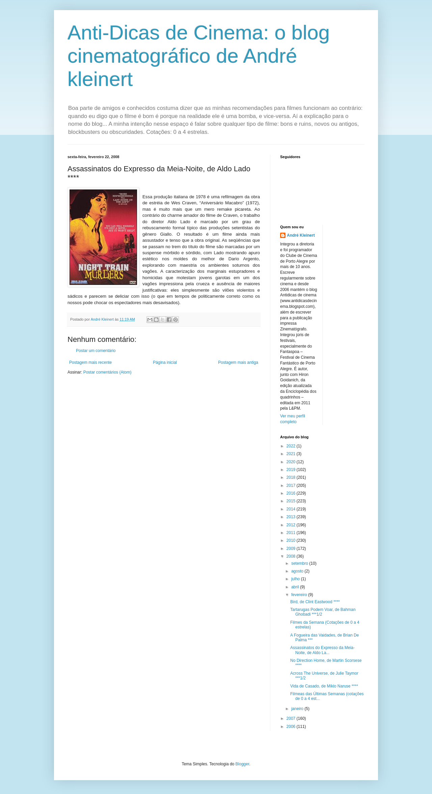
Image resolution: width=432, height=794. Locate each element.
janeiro (297, 708)
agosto (297, 571)
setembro (300, 563)
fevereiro (299, 594)
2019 (292, 469)
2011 (292, 532)
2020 (292, 462)
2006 (292, 726)
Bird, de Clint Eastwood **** (315, 601)
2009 (292, 548)
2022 (292, 446)
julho (296, 579)
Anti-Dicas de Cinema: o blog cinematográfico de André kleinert (199, 55)
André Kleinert (301, 235)
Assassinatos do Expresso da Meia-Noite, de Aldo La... (322, 650)
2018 (292, 477)
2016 (292, 493)
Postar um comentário (95, 350)
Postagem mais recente (90, 362)
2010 (292, 540)
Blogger (242, 764)
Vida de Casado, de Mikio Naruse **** (324, 686)
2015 (292, 501)
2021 (292, 453)
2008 (292, 556)
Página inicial (165, 362)
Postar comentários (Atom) (107, 372)
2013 (292, 516)
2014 (292, 509)
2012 (292, 525)
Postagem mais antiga (238, 362)
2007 (292, 718)
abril (295, 587)
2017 (292, 485)
